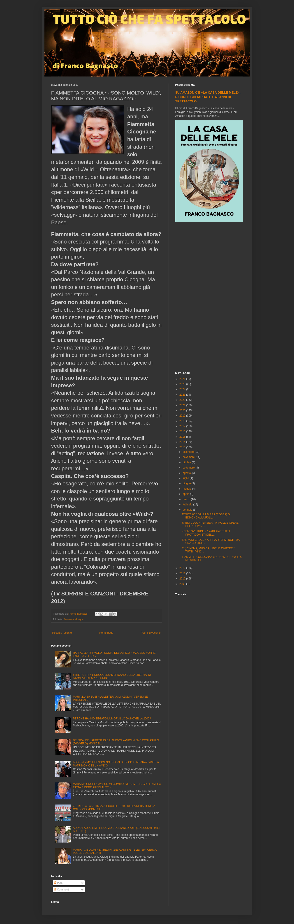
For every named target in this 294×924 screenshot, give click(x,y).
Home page (106, 632)
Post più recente (62, 632)
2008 (182, 584)
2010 (182, 578)
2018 (182, 421)
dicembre (188, 451)
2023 (182, 394)
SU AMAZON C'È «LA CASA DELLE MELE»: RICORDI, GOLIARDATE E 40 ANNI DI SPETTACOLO (208, 97)
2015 (182, 436)
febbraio (188, 504)
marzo (187, 499)
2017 (182, 426)
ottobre (187, 462)
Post (58, 882)
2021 (182, 405)
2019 (182, 415)
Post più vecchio (150, 632)
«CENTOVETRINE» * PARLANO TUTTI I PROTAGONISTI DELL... (206, 533)
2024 (182, 389)
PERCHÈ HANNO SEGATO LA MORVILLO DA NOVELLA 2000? (112, 718)
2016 (182, 431)
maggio (187, 488)
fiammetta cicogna (74, 619)
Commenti (61, 889)
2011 (182, 573)
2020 (182, 410)
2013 (182, 447)
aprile (186, 494)
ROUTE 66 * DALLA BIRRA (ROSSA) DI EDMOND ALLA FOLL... (206, 516)
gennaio (188, 509)
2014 (182, 442)
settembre (189, 467)
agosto (187, 473)
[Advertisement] (209, 297)
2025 (182, 384)
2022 (182, 399)
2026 (182, 379)
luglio (186, 478)
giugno (187, 483)
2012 (182, 568)
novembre (189, 457)
